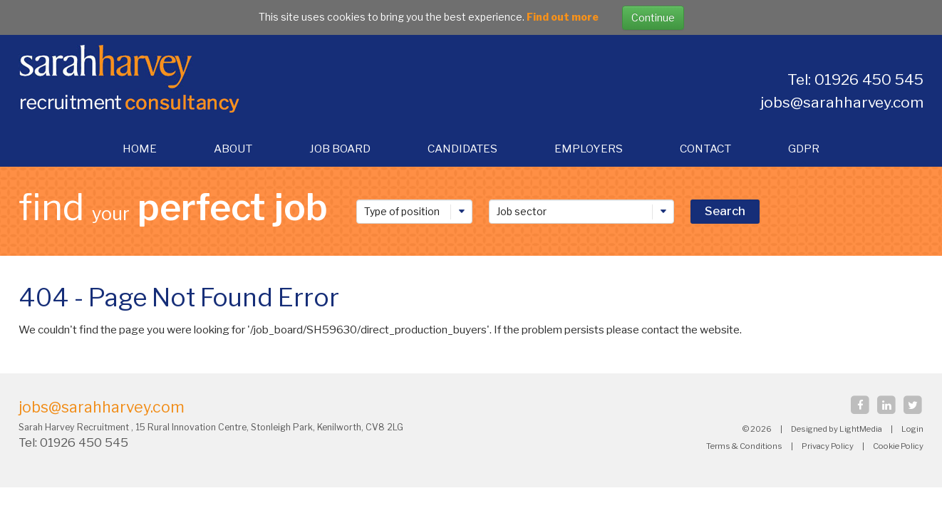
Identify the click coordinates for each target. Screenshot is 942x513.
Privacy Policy (828, 446)
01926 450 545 (85, 442)
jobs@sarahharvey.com (841, 102)
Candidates (462, 148)
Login (912, 429)
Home (140, 148)
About (233, 148)
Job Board (340, 148)
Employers (588, 148)
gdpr (803, 148)
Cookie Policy (898, 446)
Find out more (563, 17)
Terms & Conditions (744, 446)
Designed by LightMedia (836, 429)
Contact (705, 148)
